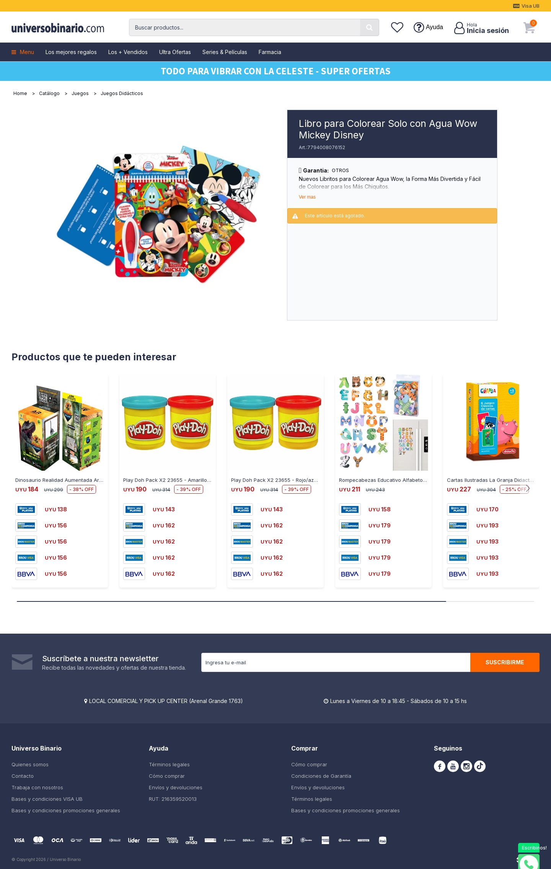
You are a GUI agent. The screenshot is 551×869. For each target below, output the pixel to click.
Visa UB (531, 6)
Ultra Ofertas (175, 52)
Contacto (22, 776)
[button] (369, 27)
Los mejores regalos (71, 52)
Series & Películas (224, 52)
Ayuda (434, 27)
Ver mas (307, 197)
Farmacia (270, 52)
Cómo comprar (167, 776)
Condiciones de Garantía (321, 776)
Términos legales (169, 764)
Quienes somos (30, 764)
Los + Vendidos (128, 52)
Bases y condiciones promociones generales (65, 810)
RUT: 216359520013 (173, 799)
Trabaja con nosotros (37, 787)
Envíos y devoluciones (175, 787)
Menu (27, 52)
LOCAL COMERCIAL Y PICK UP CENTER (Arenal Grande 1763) (166, 701)
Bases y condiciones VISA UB (47, 799)
